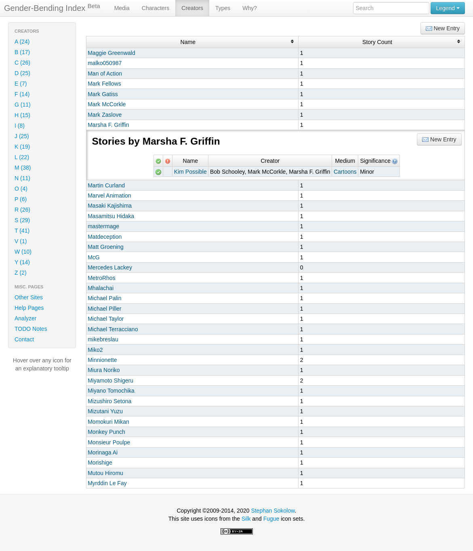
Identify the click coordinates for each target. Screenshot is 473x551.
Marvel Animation (109, 195)
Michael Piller (104, 308)
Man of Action (105, 73)
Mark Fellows (104, 83)
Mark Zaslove (105, 114)
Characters (155, 8)
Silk (246, 518)
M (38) (23, 167)
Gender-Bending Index (52, 7)
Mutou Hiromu (105, 473)
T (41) (22, 230)
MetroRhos (101, 278)
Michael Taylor (106, 318)
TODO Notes (31, 329)
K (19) (22, 146)
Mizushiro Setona (109, 401)
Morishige (100, 462)
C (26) (22, 62)
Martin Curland (106, 185)
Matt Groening (106, 247)
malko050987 (105, 63)
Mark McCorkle (107, 104)
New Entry (443, 28)
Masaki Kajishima (110, 205)
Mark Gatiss (103, 94)
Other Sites (29, 297)
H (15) (22, 115)
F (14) (22, 94)
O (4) (21, 188)
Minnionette (102, 360)
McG (94, 257)
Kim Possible (190, 171)
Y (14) (22, 262)
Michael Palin (104, 298)
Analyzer (25, 318)
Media (122, 8)
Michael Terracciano (113, 329)
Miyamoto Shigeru (110, 380)
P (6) (21, 199)
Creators (192, 8)
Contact (24, 339)
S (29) (22, 220)
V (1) (21, 241)
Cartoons (345, 171)
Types (222, 8)
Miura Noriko (104, 370)
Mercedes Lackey (110, 267)
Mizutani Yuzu (105, 411)
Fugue (271, 518)
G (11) (23, 104)
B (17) (22, 52)
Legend (448, 8)
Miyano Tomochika (111, 390)
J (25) (22, 136)
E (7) (21, 83)
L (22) (22, 157)
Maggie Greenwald (111, 53)
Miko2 (95, 350)
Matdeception (105, 236)
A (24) (22, 41)
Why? (249, 8)
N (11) (22, 178)
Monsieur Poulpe (109, 442)
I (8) (20, 125)
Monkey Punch (106, 432)
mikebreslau (103, 339)
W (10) (23, 251)
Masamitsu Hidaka (111, 216)
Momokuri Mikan (108, 422)
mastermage (103, 226)
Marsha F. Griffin (108, 125)
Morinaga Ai (103, 452)
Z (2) (21, 272)
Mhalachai (101, 288)
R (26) (22, 209)
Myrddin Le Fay (107, 483)
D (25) (22, 73)
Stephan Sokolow (272, 510)
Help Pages (29, 308)
